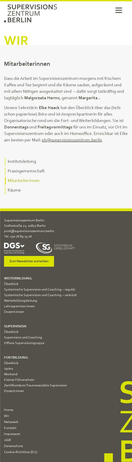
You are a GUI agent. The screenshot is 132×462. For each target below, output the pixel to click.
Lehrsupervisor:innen (19, 306)
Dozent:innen (14, 312)
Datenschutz (13, 446)
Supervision (15, 326)
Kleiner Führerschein (19, 380)
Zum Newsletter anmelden (29, 261)
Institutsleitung (22, 161)
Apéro (8, 369)
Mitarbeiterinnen (24, 181)
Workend (10, 374)
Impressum (12, 434)
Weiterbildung (18, 278)
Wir (6, 416)
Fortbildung (16, 357)
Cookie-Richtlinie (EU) (20, 452)
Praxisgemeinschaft (26, 171)
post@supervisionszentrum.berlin (29, 231)
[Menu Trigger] (119, 10)
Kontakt (10, 428)
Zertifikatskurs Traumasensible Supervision (35, 385)
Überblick (11, 284)
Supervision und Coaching (23, 337)
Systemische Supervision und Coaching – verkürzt (40, 295)
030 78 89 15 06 (21, 236)
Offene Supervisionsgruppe (24, 343)
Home (8, 410)
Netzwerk (11, 422)
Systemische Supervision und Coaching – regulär (39, 289)
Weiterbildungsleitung (20, 301)
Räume (14, 190)
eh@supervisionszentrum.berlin (72, 140)
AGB (7, 440)
